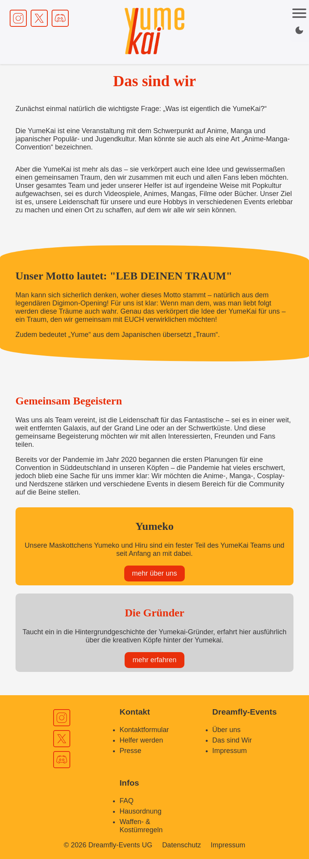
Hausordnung (140, 811)
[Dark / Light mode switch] (299, 30)
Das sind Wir (232, 740)
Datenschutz (181, 845)
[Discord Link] (60, 18)
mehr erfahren (154, 660)
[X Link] (39, 18)
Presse (130, 751)
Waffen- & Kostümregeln (141, 826)
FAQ (127, 801)
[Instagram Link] (18, 18)
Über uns (226, 730)
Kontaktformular (144, 730)
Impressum (229, 751)
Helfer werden (141, 740)
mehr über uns (154, 573)
